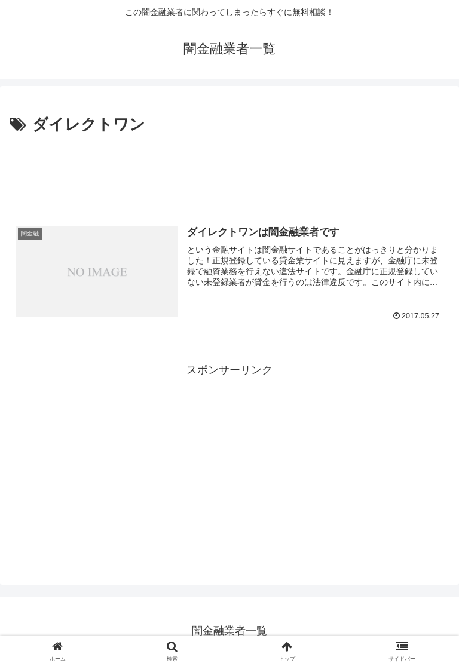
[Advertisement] (229, 171)
